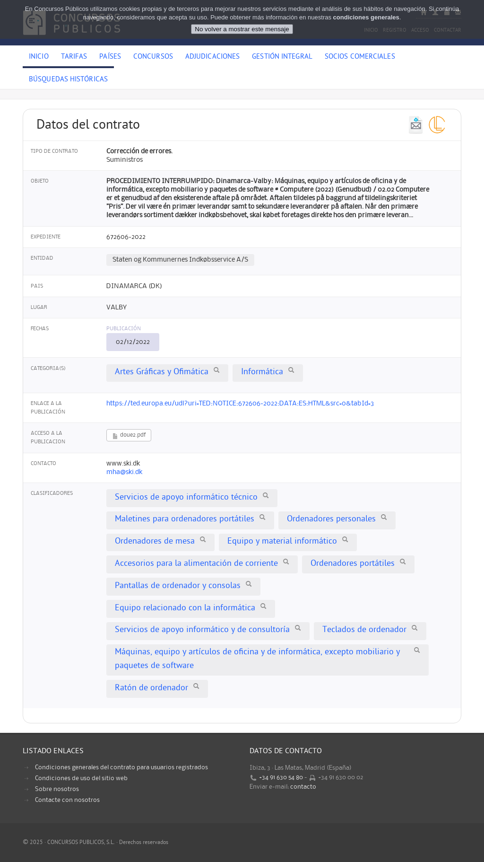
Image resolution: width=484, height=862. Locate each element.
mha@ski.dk (124, 472)
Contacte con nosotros (67, 800)
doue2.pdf (129, 436)
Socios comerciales (360, 57)
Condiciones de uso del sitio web (81, 778)
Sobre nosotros (57, 789)
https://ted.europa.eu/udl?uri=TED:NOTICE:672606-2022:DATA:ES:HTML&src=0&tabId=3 (240, 403)
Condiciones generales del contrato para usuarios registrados (121, 767)
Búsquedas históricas (68, 80)
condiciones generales (366, 17)
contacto (303, 787)
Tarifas (74, 57)
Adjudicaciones (212, 57)
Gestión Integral (282, 57)
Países (110, 57)
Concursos (153, 57)
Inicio (39, 57)
